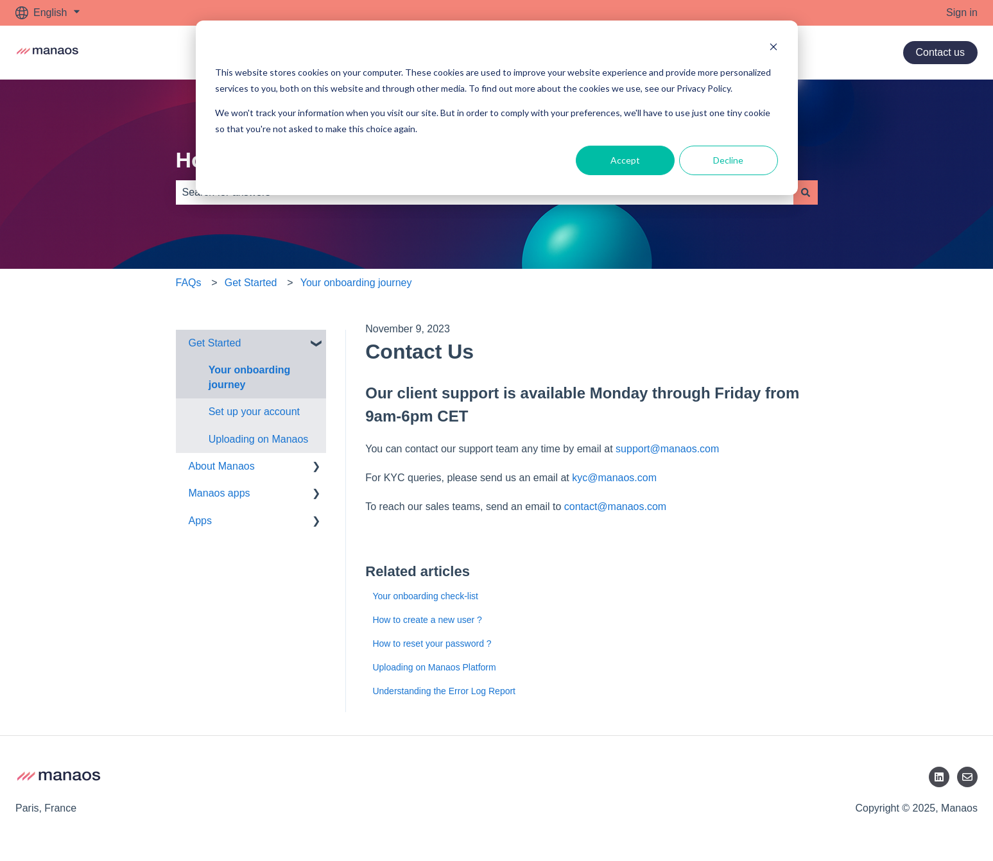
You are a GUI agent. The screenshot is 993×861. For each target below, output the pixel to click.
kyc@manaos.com (614, 477)
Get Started (251, 282)
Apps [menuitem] (200, 520)
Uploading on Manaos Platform (435, 667)
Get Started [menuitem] (215, 342)
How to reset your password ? (431, 643)
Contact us (940, 52)
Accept (625, 160)
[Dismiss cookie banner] (773, 48)
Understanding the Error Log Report (443, 691)
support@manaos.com (667, 448)
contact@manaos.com (615, 506)
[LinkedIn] (939, 777)
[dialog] (497, 108)
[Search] (805, 192)
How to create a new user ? (426, 620)
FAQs (189, 282)
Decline (728, 160)
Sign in (962, 12)
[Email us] (967, 777)
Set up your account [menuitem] (254, 411)
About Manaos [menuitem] (222, 466)
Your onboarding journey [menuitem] (250, 376)
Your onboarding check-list (425, 596)
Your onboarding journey (356, 282)
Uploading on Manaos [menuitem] (259, 439)
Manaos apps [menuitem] (219, 493)
